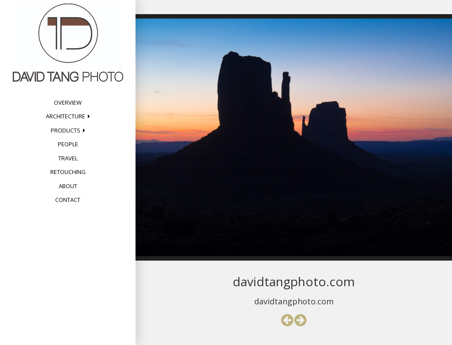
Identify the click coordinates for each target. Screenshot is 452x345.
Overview (68, 102)
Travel (68, 158)
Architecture (65, 116)
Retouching (68, 172)
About (68, 186)
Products (65, 130)
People (68, 144)
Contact (67, 200)
